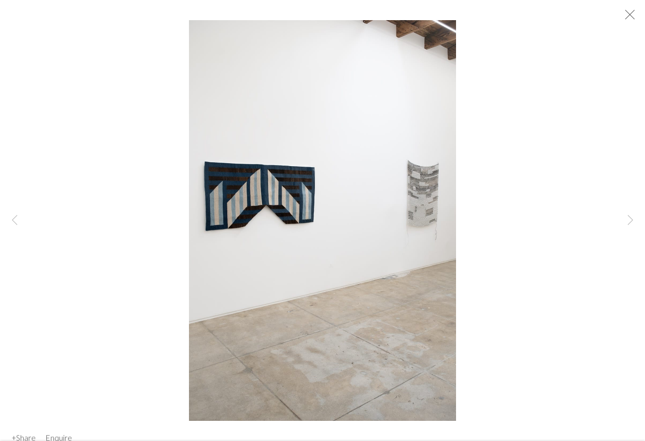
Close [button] (631, 17)
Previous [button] (14, 220)
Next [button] (630, 220)
